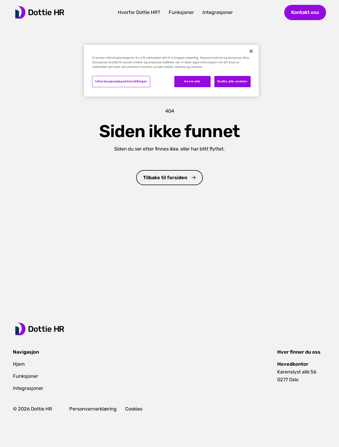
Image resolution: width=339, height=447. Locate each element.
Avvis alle (192, 81)
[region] (171, 71)
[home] (40, 12)
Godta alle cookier (232, 81)
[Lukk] (251, 51)
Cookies (133, 409)
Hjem (19, 364)
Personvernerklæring (93, 409)
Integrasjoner (218, 12)
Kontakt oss (305, 12)
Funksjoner (181, 12)
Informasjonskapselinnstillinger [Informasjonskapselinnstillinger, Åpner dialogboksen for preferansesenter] (121, 81)
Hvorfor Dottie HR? (139, 12)
